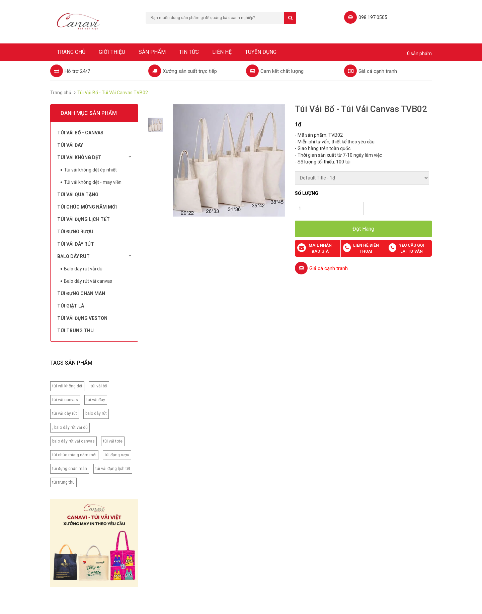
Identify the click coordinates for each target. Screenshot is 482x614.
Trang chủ (71, 52)
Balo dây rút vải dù (83, 268)
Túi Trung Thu (75, 330)
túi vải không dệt (67, 386)
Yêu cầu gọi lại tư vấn (411, 248)
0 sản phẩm (419, 53)
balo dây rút (96, 413)
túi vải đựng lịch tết (112, 468)
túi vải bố (99, 386)
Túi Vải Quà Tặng (77, 194)
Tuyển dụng (260, 52)
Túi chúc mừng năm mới (87, 207)
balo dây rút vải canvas (73, 441)
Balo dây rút (94, 256)
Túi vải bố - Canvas (80, 132)
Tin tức (189, 52)
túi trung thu (63, 482)
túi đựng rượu (117, 455)
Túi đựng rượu (75, 231)
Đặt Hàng (363, 229)
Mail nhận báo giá (320, 248)
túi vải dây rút (64, 413)
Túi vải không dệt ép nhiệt (90, 169)
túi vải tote (113, 441)
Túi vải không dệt (94, 157)
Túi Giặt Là (70, 306)
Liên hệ (222, 52)
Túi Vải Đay (70, 145)
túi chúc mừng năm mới (74, 455)
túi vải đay (95, 399)
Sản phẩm (152, 52)
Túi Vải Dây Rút (75, 244)
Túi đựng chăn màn (81, 293)
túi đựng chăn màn (69, 468)
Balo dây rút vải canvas (88, 281)
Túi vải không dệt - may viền (93, 182)
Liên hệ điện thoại (366, 248)
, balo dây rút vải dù (70, 427)
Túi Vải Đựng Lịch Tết (83, 219)
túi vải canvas (65, 399)
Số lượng (306, 193)
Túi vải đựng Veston (82, 318)
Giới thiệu (112, 52)
